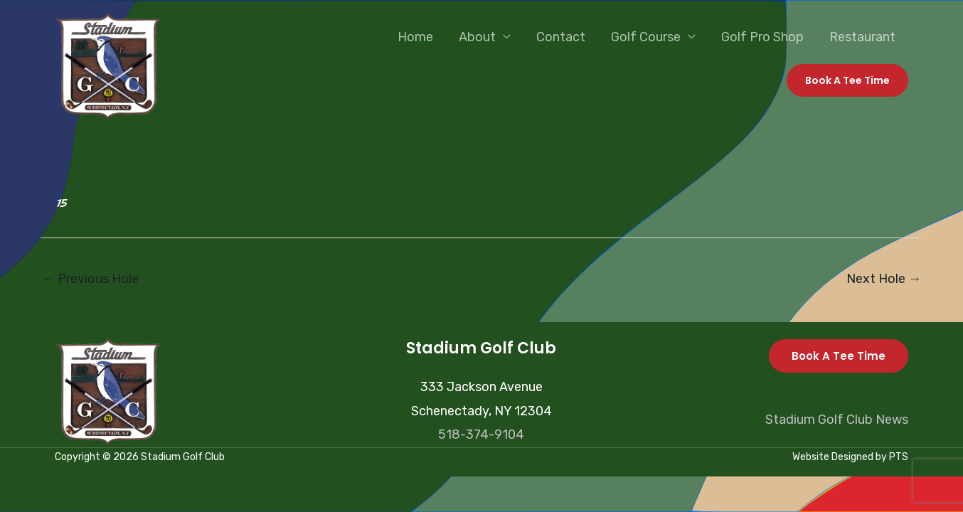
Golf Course (646, 37)
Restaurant (862, 37)
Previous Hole (90, 279)
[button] (847, 80)
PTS (898, 457)
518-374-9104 (481, 434)
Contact (560, 37)
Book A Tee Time (838, 355)
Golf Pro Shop (762, 37)
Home (415, 37)
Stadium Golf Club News (836, 419)
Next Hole (883, 279)
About (477, 37)
